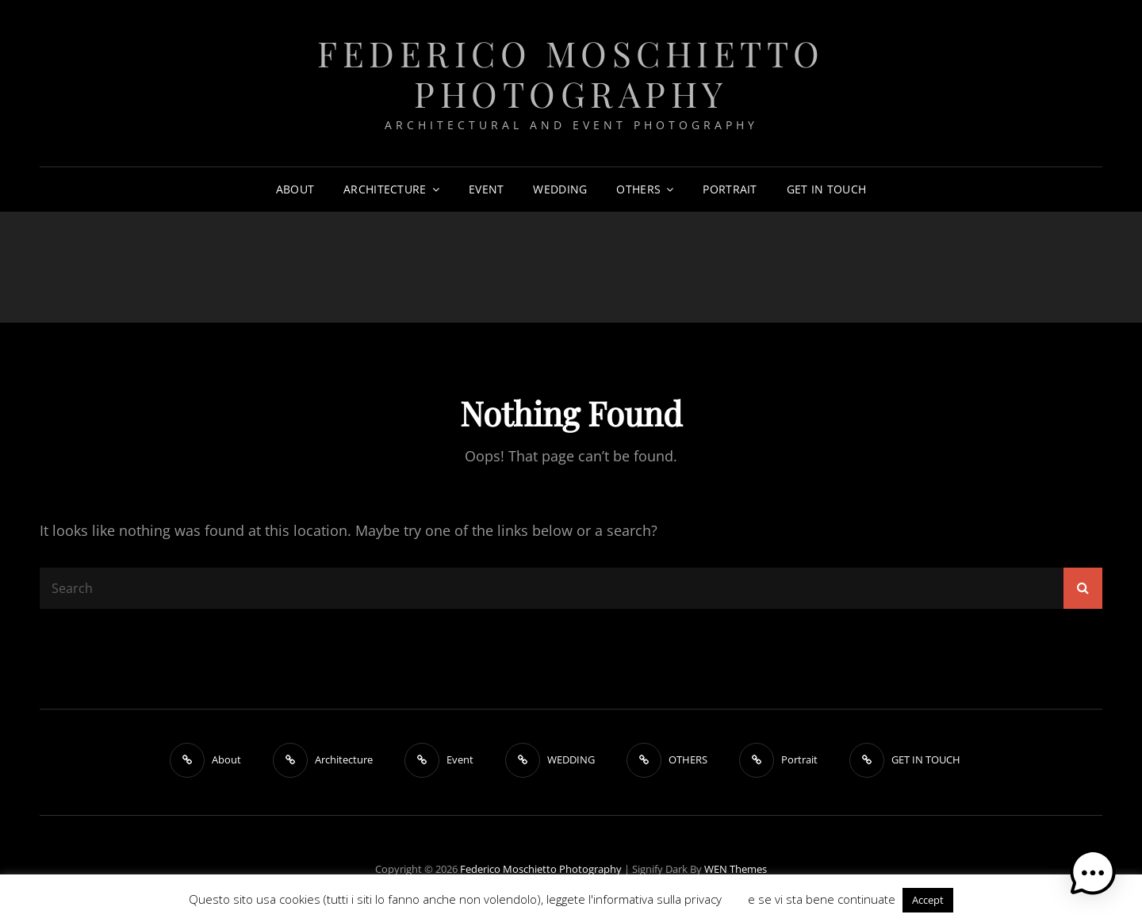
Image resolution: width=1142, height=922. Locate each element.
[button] (1092, 872)
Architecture (384, 189)
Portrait (730, 189)
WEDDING (560, 189)
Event (486, 189)
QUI (735, 899)
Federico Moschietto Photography (571, 73)
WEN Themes (735, 869)
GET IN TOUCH (826, 189)
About (295, 189)
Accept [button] (928, 900)
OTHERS (638, 189)
